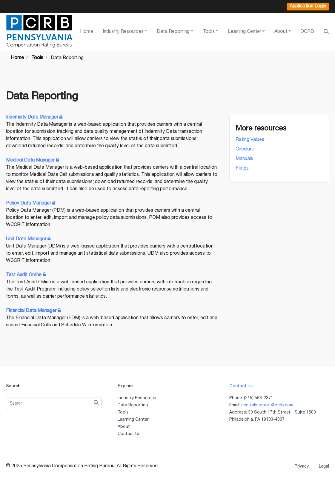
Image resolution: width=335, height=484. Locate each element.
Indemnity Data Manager (35, 117)
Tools (123, 413)
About (124, 427)
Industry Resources (137, 398)
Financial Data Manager (34, 311)
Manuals (244, 159)
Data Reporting (133, 405)
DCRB (307, 32)
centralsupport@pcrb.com (267, 405)
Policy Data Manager (31, 203)
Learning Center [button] (244, 32)
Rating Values (250, 140)
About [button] (280, 32)
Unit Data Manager (29, 239)
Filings (242, 168)
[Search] (54, 403)
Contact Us (129, 434)
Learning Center (133, 420)
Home (86, 32)
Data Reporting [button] (173, 32)
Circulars (245, 149)
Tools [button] (209, 32)
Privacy (302, 467)
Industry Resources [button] (123, 32)
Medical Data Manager (33, 160)
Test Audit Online (26, 275)
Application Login (308, 6)
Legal (324, 467)
